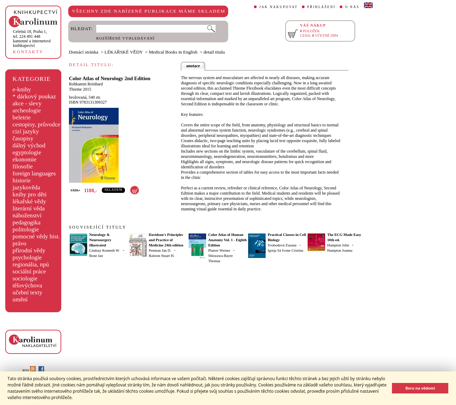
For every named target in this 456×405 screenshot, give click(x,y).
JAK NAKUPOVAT (278, 7)
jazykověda (26, 187)
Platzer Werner (219, 250)
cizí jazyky (26, 131)
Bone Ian (96, 256)
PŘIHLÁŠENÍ (321, 7)
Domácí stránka (83, 52)
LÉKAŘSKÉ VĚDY (124, 52)
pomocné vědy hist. (36, 236)
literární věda (29, 208)
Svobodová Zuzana (282, 245)
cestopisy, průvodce (37, 124)
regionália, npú (31, 264)
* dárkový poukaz (34, 96)
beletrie (22, 117)
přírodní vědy (29, 250)
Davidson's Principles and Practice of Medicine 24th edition (166, 240)
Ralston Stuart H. (162, 256)
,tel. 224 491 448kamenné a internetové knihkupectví (32, 38)
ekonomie (24, 159)
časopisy (23, 138)
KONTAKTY (28, 51)
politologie (26, 229)
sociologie (25, 278)
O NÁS (352, 7)
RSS (29, 370)
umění (20, 299)
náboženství (27, 215)
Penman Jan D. (160, 250)
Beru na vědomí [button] (420, 388)
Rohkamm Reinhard (86, 84)
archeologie (27, 110)
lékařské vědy (29, 201)
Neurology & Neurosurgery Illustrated (100, 240)
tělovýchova (27, 285)
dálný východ (29, 145)
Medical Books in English (173, 52)
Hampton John (338, 245)
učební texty (27, 292)
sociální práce (29, 271)
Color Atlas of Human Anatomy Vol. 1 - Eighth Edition (227, 240)
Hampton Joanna (339, 250)
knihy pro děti (30, 194)
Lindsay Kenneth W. (104, 250)
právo (19, 243)
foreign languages (34, 173)
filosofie (23, 166)
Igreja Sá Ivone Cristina (285, 250)
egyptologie (27, 152)
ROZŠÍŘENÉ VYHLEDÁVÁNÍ (125, 38)
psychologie (27, 257)
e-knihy (22, 89)
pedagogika (27, 222)
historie (22, 180)
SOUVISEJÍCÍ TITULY (97, 227)
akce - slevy (27, 103)
